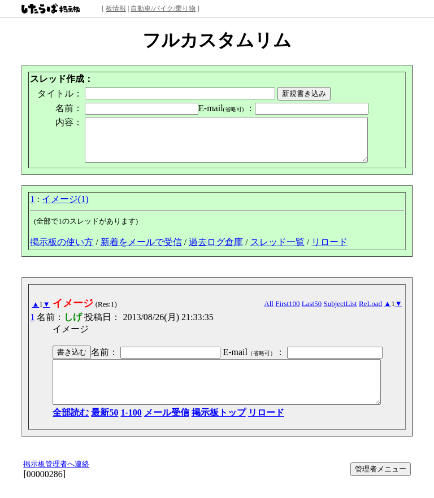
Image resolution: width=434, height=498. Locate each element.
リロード (329, 250)
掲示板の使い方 (61, 250)
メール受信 (158, 429)
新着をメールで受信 (141, 250)
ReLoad (378, 312)
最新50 (96, 429)
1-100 (122, 429)
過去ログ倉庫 (216, 250)
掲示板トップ (210, 429)
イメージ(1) (65, 207)
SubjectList (348, 312)
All (277, 312)
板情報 (116, 8)
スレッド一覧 (277, 250)
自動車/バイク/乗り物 (163, 8)
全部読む (63, 429)
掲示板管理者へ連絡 (56, 481)
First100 (296, 312)
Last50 (320, 312)
